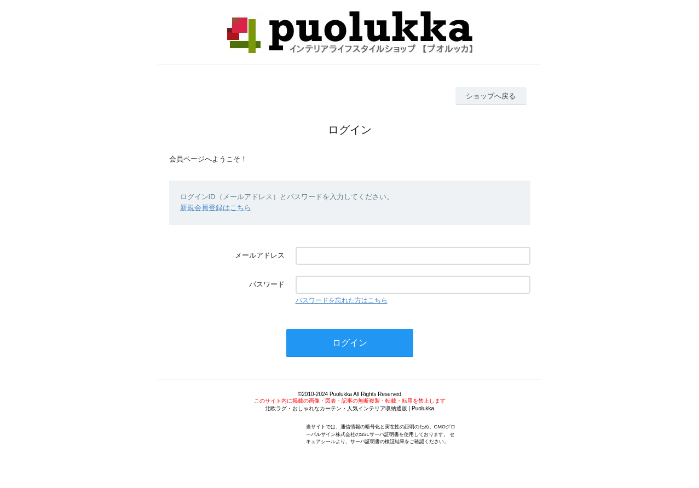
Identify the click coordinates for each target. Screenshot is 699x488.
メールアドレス (260, 255)
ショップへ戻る (491, 96)
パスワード (267, 284)
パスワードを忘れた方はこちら (342, 300)
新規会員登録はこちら (215, 208)
